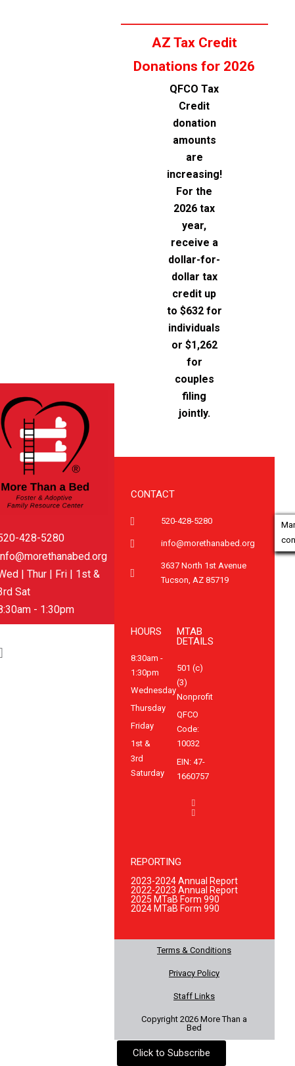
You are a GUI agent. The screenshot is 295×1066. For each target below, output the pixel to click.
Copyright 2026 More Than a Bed (194, 1023)
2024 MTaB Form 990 (175, 908)
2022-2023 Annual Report (184, 890)
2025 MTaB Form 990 (175, 899)
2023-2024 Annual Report (184, 881)
